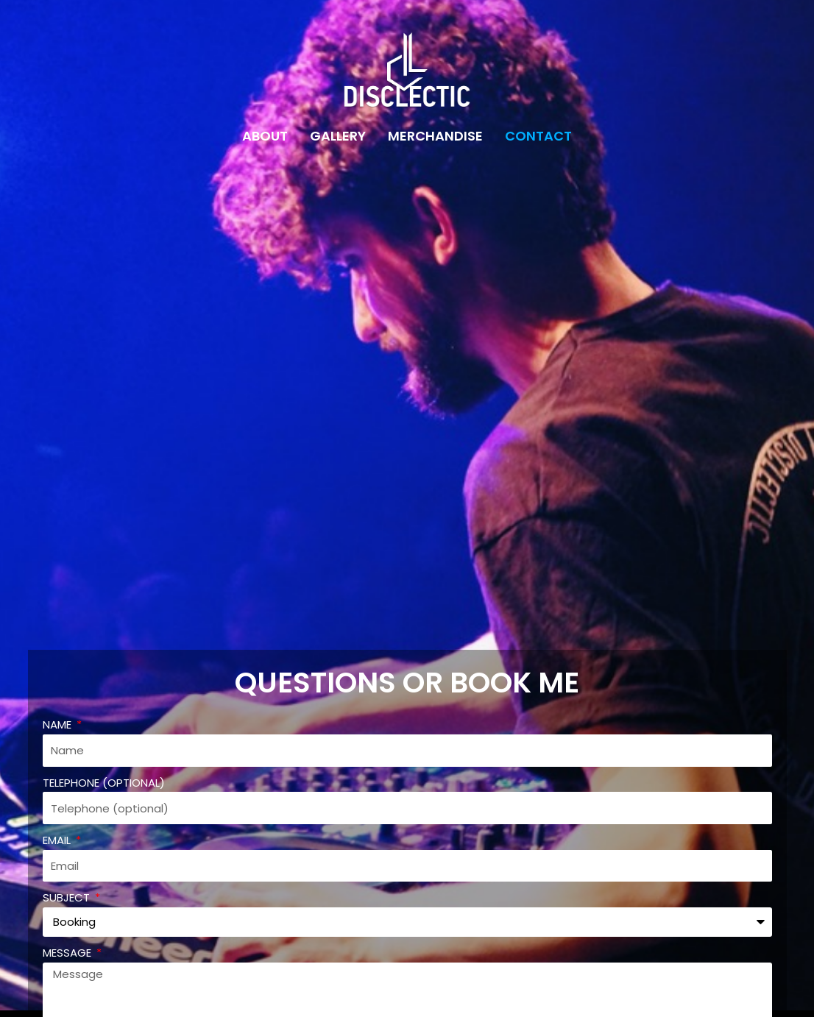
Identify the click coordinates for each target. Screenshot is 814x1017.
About (265, 136)
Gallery (338, 136)
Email (58, 840)
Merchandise (435, 136)
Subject (68, 897)
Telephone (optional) (104, 782)
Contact (538, 136)
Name (58, 724)
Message (68, 952)
